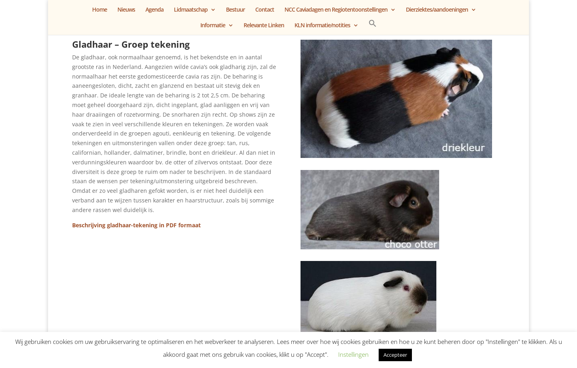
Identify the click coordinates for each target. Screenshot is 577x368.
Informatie (212, 25)
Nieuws (126, 10)
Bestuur (235, 10)
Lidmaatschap (191, 10)
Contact (264, 10)
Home (99, 10)
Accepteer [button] (395, 354)
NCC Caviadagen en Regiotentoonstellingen (335, 10)
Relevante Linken (264, 25)
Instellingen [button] (353, 354)
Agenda (154, 10)
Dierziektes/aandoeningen (437, 10)
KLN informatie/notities (322, 25)
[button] (373, 27)
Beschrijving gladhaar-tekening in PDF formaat (136, 225)
